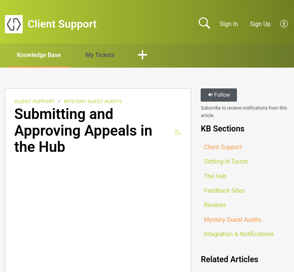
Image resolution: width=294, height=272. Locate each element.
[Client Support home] (14, 24)
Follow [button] (219, 95)
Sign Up (260, 24)
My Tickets (104, 55)
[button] (284, 24)
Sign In (229, 24)
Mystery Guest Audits (93, 102)
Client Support (34, 102)
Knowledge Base (40, 55)
